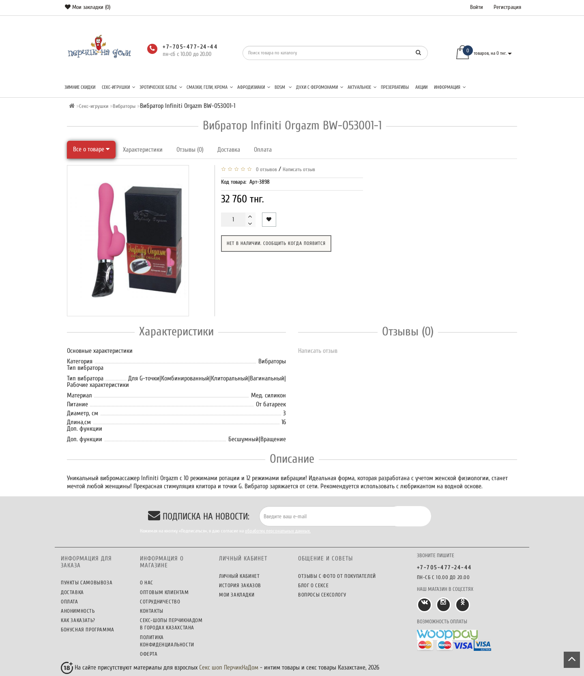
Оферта (149, 654)
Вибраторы (124, 106)
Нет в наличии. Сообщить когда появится (276, 243)
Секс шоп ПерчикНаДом (228, 667)
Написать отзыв (299, 169)
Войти (476, 7)
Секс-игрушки (118, 87)
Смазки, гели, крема (210, 87)
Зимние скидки (79, 87)
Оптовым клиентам (164, 592)
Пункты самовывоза (86, 582)
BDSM (283, 87)
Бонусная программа (87, 630)
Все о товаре (91, 149)
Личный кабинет (239, 576)
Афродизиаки (254, 87)
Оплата (263, 149)
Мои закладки (236, 595)
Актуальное (362, 87)
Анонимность (78, 611)
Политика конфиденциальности (167, 641)
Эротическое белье (161, 87)
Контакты (151, 611)
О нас (146, 582)
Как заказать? (78, 620)
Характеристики (143, 149)
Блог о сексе (313, 585)
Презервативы (395, 87)
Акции (421, 87)
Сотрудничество (160, 602)
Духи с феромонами (320, 87)
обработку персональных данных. (278, 531)
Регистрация (507, 7)
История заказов (240, 585)
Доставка (228, 149)
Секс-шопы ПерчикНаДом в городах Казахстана (171, 624)
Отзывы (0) (190, 149)
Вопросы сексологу (322, 595)
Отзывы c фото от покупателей (337, 576)
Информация (450, 87)
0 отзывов (265, 169)
